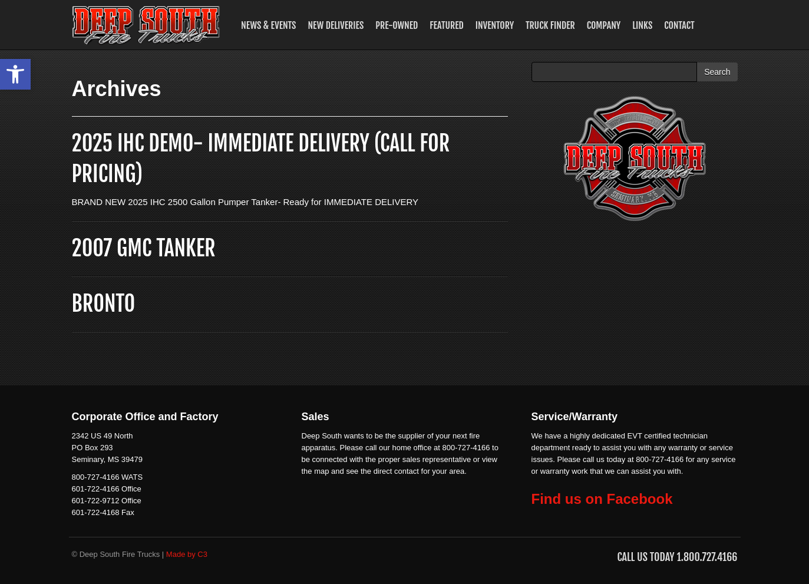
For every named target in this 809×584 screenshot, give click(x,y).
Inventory (495, 25)
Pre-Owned (396, 25)
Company (604, 25)
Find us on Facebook (602, 499)
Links (642, 25)
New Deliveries (336, 25)
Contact (679, 25)
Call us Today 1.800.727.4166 (677, 556)
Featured (446, 25)
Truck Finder (550, 25)
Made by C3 (186, 554)
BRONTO (104, 304)
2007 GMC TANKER (144, 248)
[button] (15, 74)
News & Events (268, 25)
